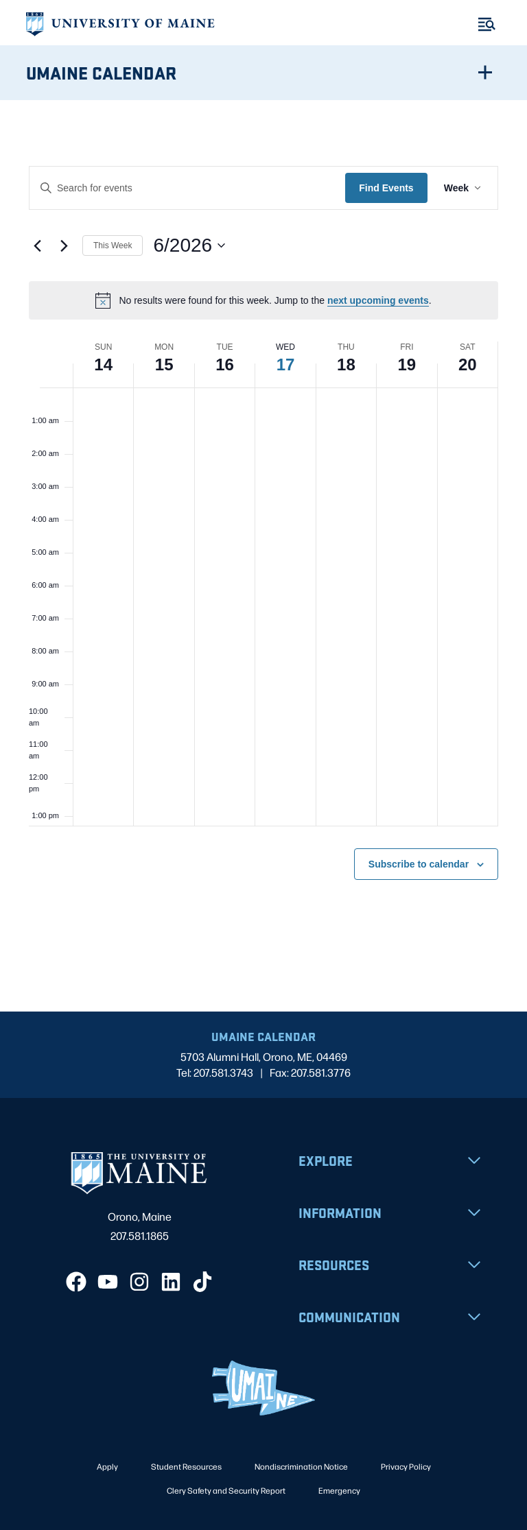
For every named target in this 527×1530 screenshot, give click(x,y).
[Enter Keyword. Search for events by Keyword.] (187, 188)
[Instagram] (139, 1281)
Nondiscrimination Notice (301, 1466)
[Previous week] (37, 245)
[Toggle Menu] (487, 24)
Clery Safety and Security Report (226, 1490)
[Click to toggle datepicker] (189, 245)
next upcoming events (378, 300)
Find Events (386, 187)
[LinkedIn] (171, 1281)
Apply (107, 1466)
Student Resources (186, 1466)
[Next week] (64, 245)
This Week (112, 245)
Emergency (339, 1490)
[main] (263, 556)
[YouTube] (107, 1281)
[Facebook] (76, 1281)
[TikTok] (202, 1281)
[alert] (263, 300)
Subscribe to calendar (418, 864)
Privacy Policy (406, 1466)
